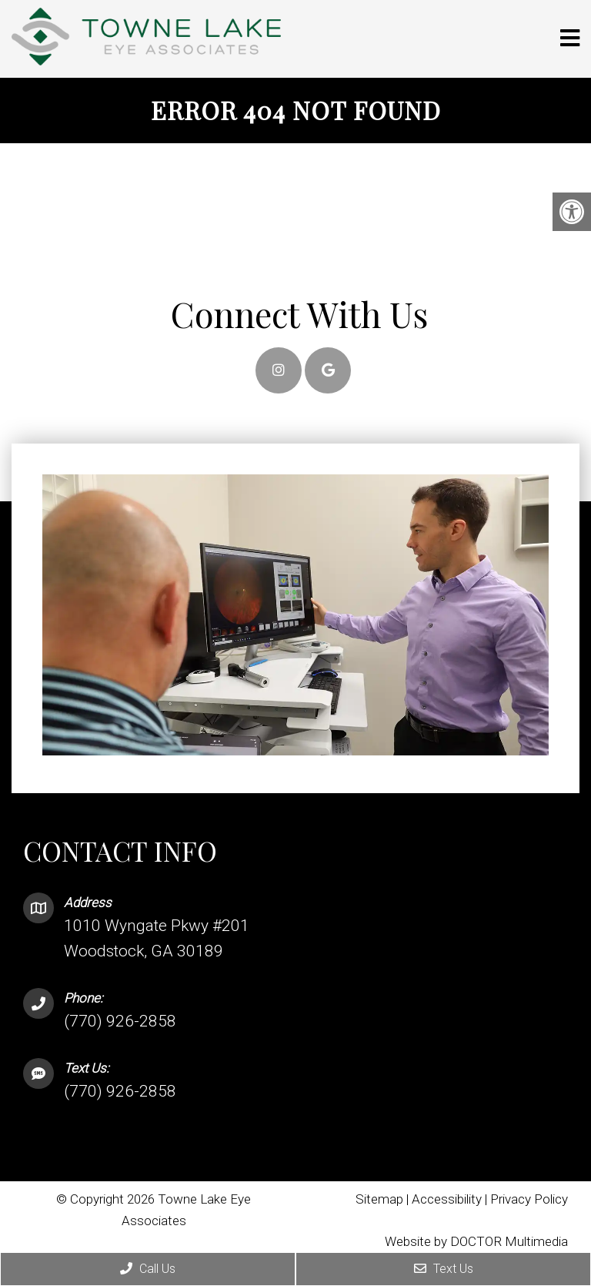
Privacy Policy (529, 1199)
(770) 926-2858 (120, 1021)
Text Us (443, 1268)
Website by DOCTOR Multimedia (476, 1241)
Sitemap (379, 1199)
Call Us (147, 1268)
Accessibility (447, 1199)
